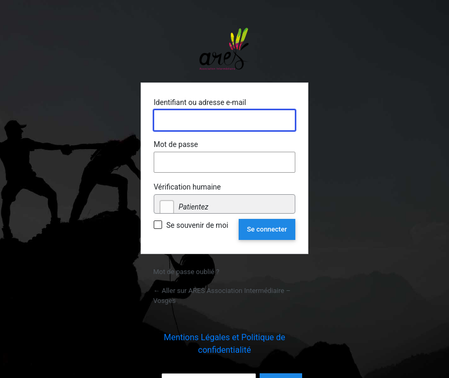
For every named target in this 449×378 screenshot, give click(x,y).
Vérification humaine (187, 187)
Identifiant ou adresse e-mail (200, 102)
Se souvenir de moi (197, 225)
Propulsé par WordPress (224, 49)
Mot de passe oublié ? (186, 272)
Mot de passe (176, 144)
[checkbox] (166, 207)
